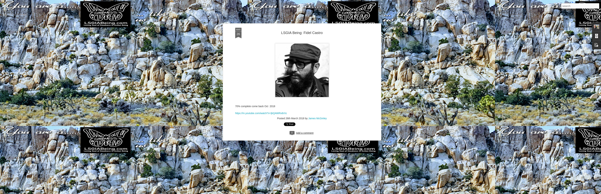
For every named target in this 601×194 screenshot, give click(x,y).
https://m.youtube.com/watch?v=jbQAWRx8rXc (261, 35)
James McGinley (317, 40)
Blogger (311, 192)
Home (22, 14)
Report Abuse (322, 192)
